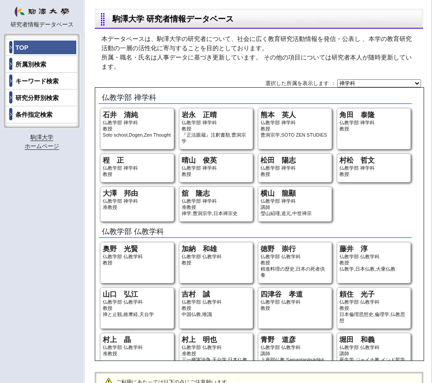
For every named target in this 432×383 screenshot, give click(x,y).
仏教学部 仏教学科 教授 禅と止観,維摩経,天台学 (137, 303)
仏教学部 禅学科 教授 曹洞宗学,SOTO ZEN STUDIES (295, 124)
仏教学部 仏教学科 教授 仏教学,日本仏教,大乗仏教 (373, 258)
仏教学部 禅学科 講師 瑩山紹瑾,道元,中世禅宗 (295, 202)
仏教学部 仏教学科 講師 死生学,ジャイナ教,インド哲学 (373, 348)
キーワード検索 (37, 81)
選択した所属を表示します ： (301, 83)
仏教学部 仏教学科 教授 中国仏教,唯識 (216, 303)
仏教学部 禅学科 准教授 (137, 199)
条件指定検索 (33, 114)
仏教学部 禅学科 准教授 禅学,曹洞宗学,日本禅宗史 (216, 202)
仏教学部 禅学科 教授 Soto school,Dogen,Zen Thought (137, 124)
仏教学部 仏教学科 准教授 (137, 345)
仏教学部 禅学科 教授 (373, 121)
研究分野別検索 (37, 97)
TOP (21, 47)
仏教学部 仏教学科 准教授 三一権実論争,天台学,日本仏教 (216, 348)
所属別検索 (30, 64)
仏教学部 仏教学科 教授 (137, 255)
